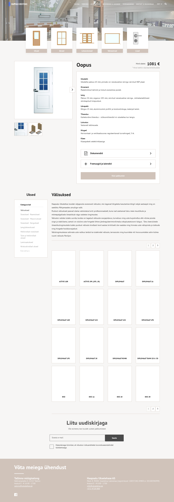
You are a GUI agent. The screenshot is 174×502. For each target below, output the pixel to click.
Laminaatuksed (27, 242)
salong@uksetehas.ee (23, 486)
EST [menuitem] (158, 4)
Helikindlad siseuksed (30, 232)
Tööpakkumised (128, 4)
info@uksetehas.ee (95, 486)
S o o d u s (25, 251)
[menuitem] (158, 4)
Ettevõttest (95, 4)
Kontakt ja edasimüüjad (145, 4)
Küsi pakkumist (118, 176)
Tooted (76, 4)
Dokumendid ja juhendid (111, 4)
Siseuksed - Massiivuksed (31, 219)
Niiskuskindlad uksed (29, 247)
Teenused (85, 4)
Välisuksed (25, 210)
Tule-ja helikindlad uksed (28, 237)
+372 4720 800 (93, 488)
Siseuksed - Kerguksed (30, 223)
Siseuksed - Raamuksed (30, 214)
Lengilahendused (28, 227)
